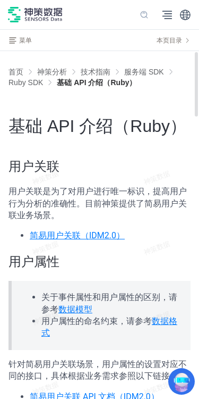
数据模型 (75, 309)
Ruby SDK (25, 82)
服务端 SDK (144, 72)
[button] (185, 15)
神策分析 (52, 72)
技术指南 (95, 72)
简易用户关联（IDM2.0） (77, 235)
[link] (52, 72)
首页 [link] (15, 72)
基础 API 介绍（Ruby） (96, 82)
